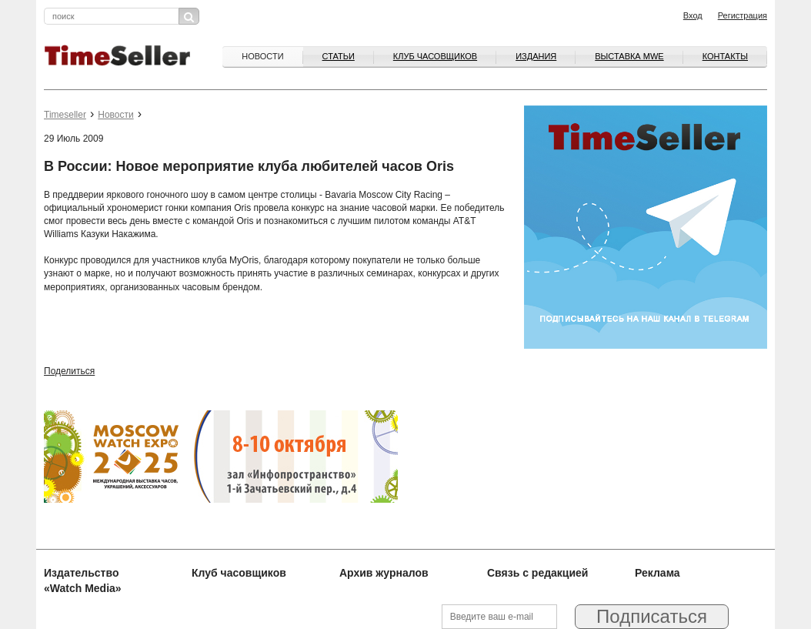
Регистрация (742, 15)
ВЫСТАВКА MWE (629, 56)
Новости (262, 56)
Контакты (725, 56)
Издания (536, 56)
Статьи (338, 56)
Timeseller (65, 114)
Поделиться (69, 371)
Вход (693, 15)
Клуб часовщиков (435, 56)
